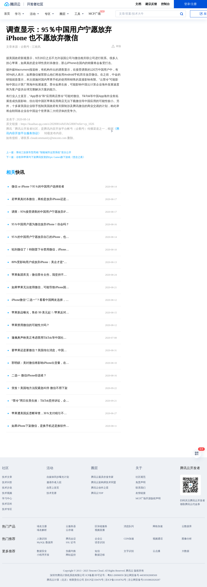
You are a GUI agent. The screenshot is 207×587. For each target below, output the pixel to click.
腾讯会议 (71, 538)
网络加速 (158, 526)
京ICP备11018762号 (115, 579)
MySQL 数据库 (45, 542)
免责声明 (141, 482)
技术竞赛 (52, 493)
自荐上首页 (53, 487)
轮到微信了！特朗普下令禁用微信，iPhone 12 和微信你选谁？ (40, 249)
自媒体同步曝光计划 (58, 477)
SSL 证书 (71, 542)
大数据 (185, 551)
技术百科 (7, 503)
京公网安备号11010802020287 (144, 579)
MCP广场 (95, 13)
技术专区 (7, 509)
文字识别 (129, 551)
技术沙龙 (7, 487)
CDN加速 (129, 538)
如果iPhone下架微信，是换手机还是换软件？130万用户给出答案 (40, 425)
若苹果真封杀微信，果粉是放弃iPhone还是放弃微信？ (40, 199)
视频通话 (158, 538)
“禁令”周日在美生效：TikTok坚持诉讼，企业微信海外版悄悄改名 (40, 400)
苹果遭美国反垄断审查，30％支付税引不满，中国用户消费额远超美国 (40, 413)
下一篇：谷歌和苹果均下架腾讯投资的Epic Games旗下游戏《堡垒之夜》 (45, 157)
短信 (97, 551)
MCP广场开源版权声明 (148, 498)
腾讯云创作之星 (99, 487)
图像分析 (187, 538)
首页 (7, 13)
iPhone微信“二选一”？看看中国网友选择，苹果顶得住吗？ (40, 299)
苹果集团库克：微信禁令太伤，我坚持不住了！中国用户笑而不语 (40, 274)
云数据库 (187, 526)
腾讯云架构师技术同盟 (103, 482)
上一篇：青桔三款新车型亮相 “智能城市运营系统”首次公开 (38, 152)
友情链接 (141, 493)
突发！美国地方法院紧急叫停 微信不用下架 (39, 388)
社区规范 (141, 477)
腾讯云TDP (97, 493)
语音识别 (100, 542)
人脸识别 (42, 538)
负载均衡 (71, 551)
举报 (116, 46)
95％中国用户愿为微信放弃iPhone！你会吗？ (40, 224)
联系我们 (141, 487)
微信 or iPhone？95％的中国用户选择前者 (38, 186)
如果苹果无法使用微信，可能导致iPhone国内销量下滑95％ (40, 287)
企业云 (98, 538)
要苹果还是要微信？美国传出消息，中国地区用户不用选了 (40, 350)
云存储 (69, 530)
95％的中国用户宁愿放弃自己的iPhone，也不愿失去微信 (40, 236)
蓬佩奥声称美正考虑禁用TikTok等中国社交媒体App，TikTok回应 (40, 337)
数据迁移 (100, 554)
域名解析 (42, 530)
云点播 (156, 551)
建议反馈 (151, 4)
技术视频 (7, 493)
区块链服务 (101, 526)
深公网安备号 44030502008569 (140, 575)
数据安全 (42, 551)
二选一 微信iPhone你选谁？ (29, 375)
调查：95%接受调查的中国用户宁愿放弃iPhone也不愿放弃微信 (40, 211)
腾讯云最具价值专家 (102, 477)
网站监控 (71, 554)
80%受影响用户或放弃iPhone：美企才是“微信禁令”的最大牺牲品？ (40, 262)
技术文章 (7, 477)
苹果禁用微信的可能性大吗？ (30, 325)
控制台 (165, 4)
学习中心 (7, 498)
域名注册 (42, 526)
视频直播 (100, 530)
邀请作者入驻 (54, 482)
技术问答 (7, 482)
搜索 (181, 13)
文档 (138, 4)
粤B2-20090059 (115, 575)
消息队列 (129, 526)
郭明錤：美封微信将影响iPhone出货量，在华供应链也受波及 (40, 362)
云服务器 (71, 526)
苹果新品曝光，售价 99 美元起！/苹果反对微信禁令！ (40, 312)
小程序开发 (43, 554)
